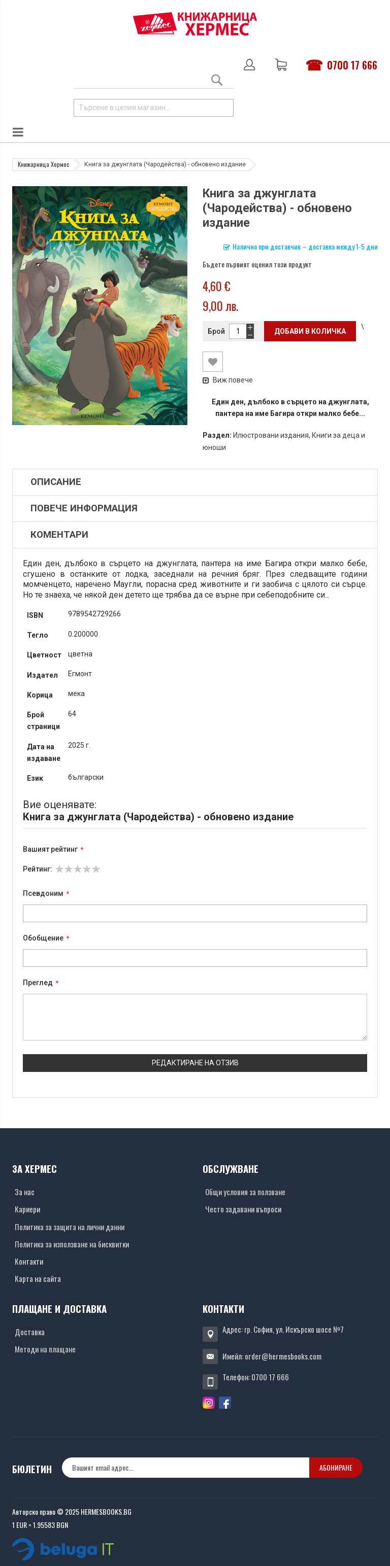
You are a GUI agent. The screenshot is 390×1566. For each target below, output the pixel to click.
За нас (25, 1191)
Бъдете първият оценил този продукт (257, 264)
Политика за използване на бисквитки (72, 1243)
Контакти (29, 1261)
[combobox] (154, 108)
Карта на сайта (38, 1278)
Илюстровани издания (271, 435)
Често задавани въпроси (243, 1208)
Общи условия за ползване (245, 1191)
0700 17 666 (352, 65)
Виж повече (228, 380)
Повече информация (84, 508)
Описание (55, 482)
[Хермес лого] (195, 24)
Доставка (30, 1331)
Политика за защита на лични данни (69, 1226)
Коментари (59, 534)
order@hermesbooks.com (283, 1356)
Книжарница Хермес (44, 164)
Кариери (27, 1208)
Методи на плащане (45, 1348)
